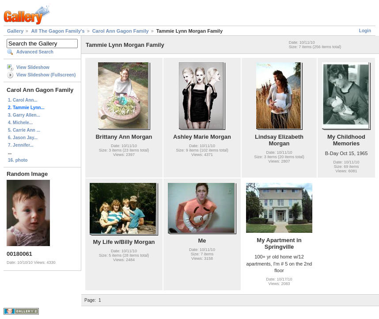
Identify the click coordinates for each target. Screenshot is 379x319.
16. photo (17, 160)
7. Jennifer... (21, 145)
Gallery (15, 31)
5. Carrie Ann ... (24, 130)
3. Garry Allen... (24, 115)
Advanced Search (34, 51)
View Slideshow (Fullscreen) (46, 74)
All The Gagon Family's (57, 31)
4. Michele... (20, 122)
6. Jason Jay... (23, 137)
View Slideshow (32, 67)
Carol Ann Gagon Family (120, 31)
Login (365, 30)
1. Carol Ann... (23, 100)
